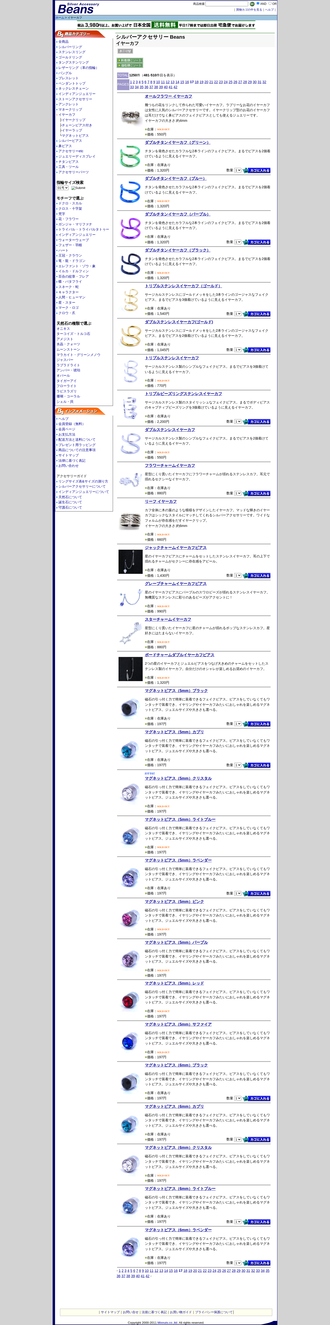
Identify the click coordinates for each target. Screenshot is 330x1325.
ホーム (60, 17)
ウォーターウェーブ (73, 240)
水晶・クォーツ (68, 344)
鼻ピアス (65, 146)
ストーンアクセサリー (75, 99)
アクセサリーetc (70, 151)
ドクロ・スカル (70, 203)
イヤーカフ (66, 114)
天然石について (70, 497)
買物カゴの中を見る (249, 9)
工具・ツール (68, 167)
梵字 (61, 214)
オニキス (63, 329)
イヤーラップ (72, 130)
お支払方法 (66, 434)
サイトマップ (68, 455)
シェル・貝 (64, 401)
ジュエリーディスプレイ (77, 156)
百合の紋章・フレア (73, 276)
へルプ (269, 9)
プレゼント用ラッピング (77, 445)
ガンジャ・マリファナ (75, 224)
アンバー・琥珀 (68, 370)
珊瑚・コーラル (68, 396)
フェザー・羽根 (70, 245)
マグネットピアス (75, 135)
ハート (63, 250)
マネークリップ (70, 109)
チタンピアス (68, 162)
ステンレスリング (71, 52)
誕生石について (70, 502)
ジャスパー (64, 360)
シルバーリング (70, 47)
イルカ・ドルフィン (73, 271)
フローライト (66, 386)
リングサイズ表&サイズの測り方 (83, 481)
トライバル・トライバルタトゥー (83, 229)
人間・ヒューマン (71, 297)
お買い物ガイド (181, 1312)
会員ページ (66, 429)
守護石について (70, 507)
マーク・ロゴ (68, 308)
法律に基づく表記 (71, 460)
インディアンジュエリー (77, 94)
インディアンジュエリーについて (83, 492)
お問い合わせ (68, 466)
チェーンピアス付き (77, 125)
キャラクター (68, 292)
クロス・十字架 (70, 208)
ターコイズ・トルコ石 (73, 334)
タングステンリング (73, 62)
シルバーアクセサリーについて (82, 486)
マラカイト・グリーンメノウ (78, 355)
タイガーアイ (66, 381)
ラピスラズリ (66, 391)
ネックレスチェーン (73, 88)
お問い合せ (131, 1312)
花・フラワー (68, 219)
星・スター (66, 302)
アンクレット (68, 104)
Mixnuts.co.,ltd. (167, 1323)
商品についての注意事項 (77, 450)
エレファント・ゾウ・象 (77, 266)
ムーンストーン (68, 349)
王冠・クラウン (70, 255)
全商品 (63, 41)
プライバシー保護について (214, 1312)
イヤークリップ (73, 120)
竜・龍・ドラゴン (71, 261)
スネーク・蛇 (68, 287)
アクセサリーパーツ (73, 172)
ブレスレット (68, 78)
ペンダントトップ (71, 83)
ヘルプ (63, 419)
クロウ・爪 (66, 313)
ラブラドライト (68, 365)
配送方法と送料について (77, 439)
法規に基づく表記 (154, 1312)
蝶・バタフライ (70, 281)
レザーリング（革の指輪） (78, 68)
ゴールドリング (70, 57)
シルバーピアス (70, 141)
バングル (65, 73)
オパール (63, 375)
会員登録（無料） (71, 424)
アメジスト (64, 339)
